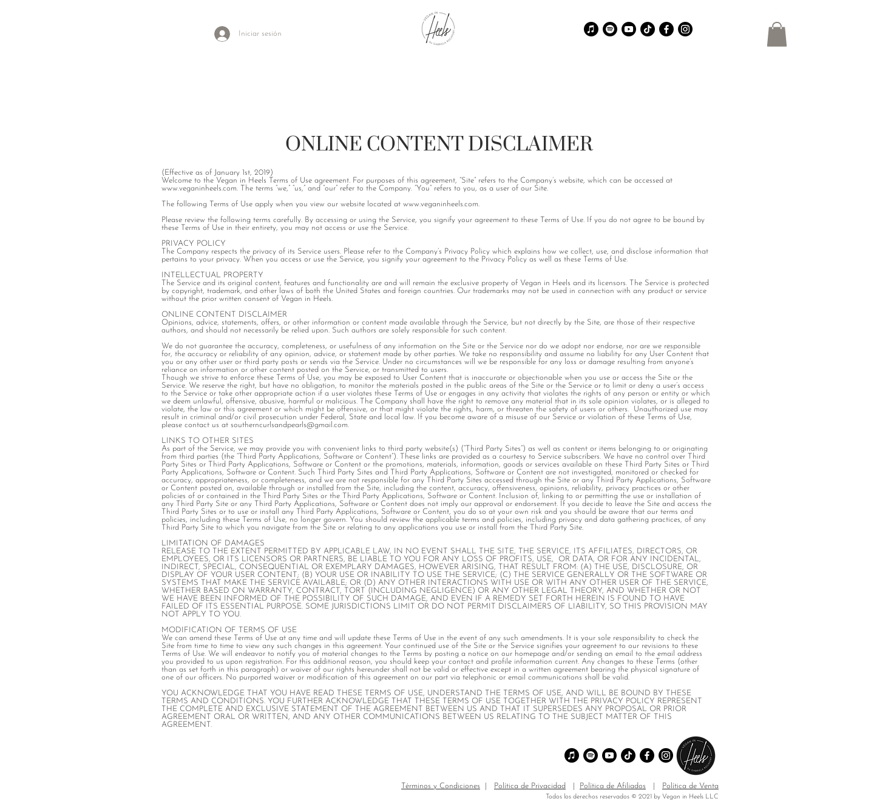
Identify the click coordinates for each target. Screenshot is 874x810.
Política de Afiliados (613, 786)
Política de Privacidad (530, 786)
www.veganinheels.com (199, 188)
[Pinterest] (763, 11)
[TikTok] (749, 11)
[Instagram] (777, 11)
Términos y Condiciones (440, 786)
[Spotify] (610, 29)
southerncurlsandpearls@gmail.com (289, 425)
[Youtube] (629, 29)
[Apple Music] (591, 29)
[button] (777, 34)
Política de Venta (690, 786)
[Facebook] (805, 11)
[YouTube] (791, 11)
